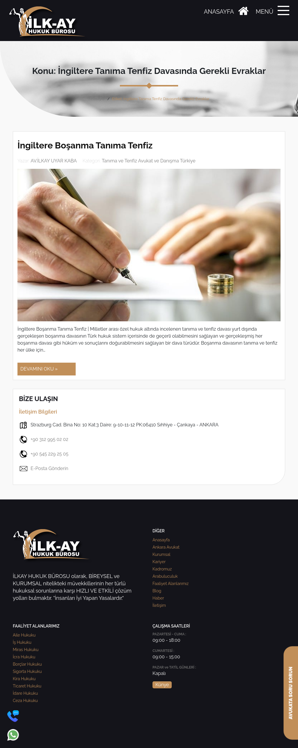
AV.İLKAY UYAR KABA (54, 161)
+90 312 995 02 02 (43, 439)
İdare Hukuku (25, 693)
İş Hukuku (22, 642)
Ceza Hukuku (25, 700)
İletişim (159, 605)
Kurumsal (161, 554)
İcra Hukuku (24, 657)
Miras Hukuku (25, 649)
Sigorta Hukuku (27, 671)
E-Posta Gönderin (43, 468)
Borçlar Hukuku (27, 664)
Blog (156, 591)
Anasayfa (97, 99)
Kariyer (159, 561)
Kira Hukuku (24, 678)
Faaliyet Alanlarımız (170, 583)
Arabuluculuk (165, 576)
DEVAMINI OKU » (39, 369)
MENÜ (264, 11)
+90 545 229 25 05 (43, 454)
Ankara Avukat (166, 547)
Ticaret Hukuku (27, 686)
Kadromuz (162, 569)
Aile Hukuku (24, 635)
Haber (158, 598)
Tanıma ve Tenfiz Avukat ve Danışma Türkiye (149, 161)
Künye (162, 684)
